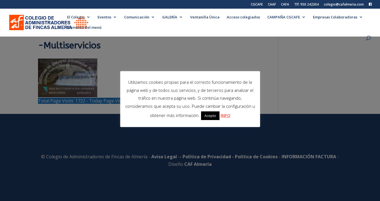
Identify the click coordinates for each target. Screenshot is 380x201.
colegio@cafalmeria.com (344, 5)
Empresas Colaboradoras (335, 17)
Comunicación (136, 17)
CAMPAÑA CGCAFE (283, 17)
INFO (225, 115)
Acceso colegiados (243, 17)
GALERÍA (169, 17)
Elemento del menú (84, 27)
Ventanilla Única (204, 17)
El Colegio (76, 17)
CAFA (285, 5)
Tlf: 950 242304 (306, 5)
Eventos (104, 17)
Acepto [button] (210, 115)
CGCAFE (257, 5)
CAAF (272, 5)
